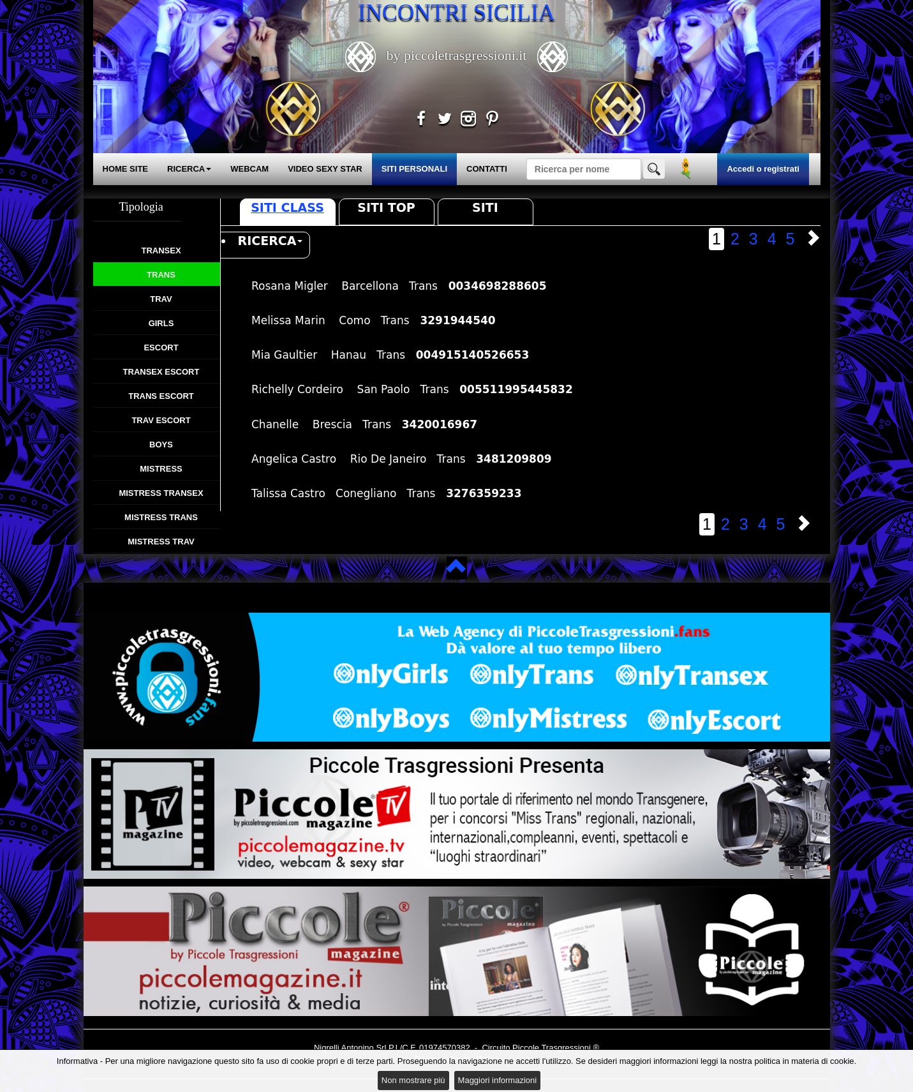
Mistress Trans (161, 517)
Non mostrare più (413, 1080)
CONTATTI (486, 169)
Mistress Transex (161, 493)
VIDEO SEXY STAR (325, 169)
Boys (161, 444)
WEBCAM (249, 169)
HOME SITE (126, 169)
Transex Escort (161, 372)
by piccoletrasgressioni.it (456, 55)
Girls (161, 323)
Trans (161, 275)
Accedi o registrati (763, 169)
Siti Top (386, 207)
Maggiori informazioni (497, 1080)
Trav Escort (160, 420)
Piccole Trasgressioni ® (555, 1047)
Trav (161, 299)
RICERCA (189, 169)
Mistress (161, 469)
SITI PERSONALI (414, 169)
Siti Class (287, 207)
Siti (485, 207)
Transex (161, 250)
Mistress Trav (161, 541)
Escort (161, 347)
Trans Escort (161, 396)
